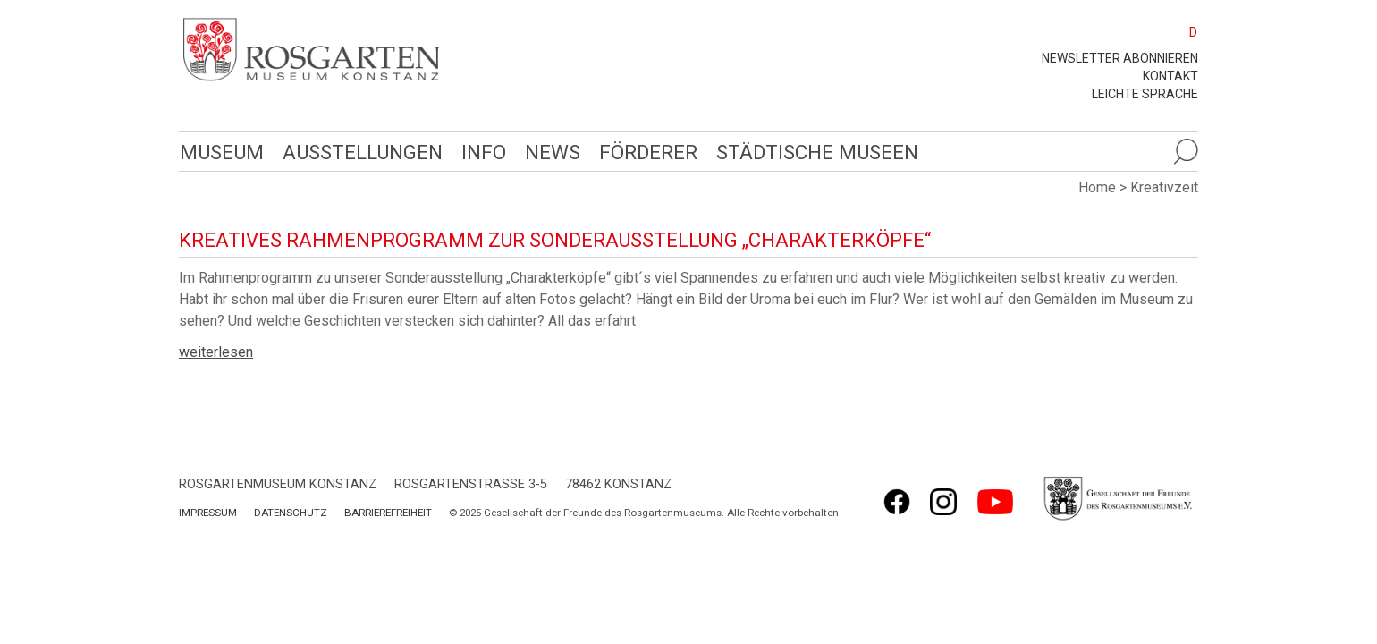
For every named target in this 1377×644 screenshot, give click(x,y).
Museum (221, 151)
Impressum (208, 512)
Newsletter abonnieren (1120, 58)
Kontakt (1170, 76)
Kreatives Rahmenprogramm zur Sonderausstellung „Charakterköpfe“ (555, 240)
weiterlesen (216, 351)
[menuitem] (1185, 32)
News (548, 151)
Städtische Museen (811, 151)
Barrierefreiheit (388, 512)
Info (480, 151)
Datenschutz (290, 512)
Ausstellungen (360, 151)
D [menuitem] (1193, 32)
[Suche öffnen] (1185, 151)
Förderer (643, 151)
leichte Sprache (1145, 94)
